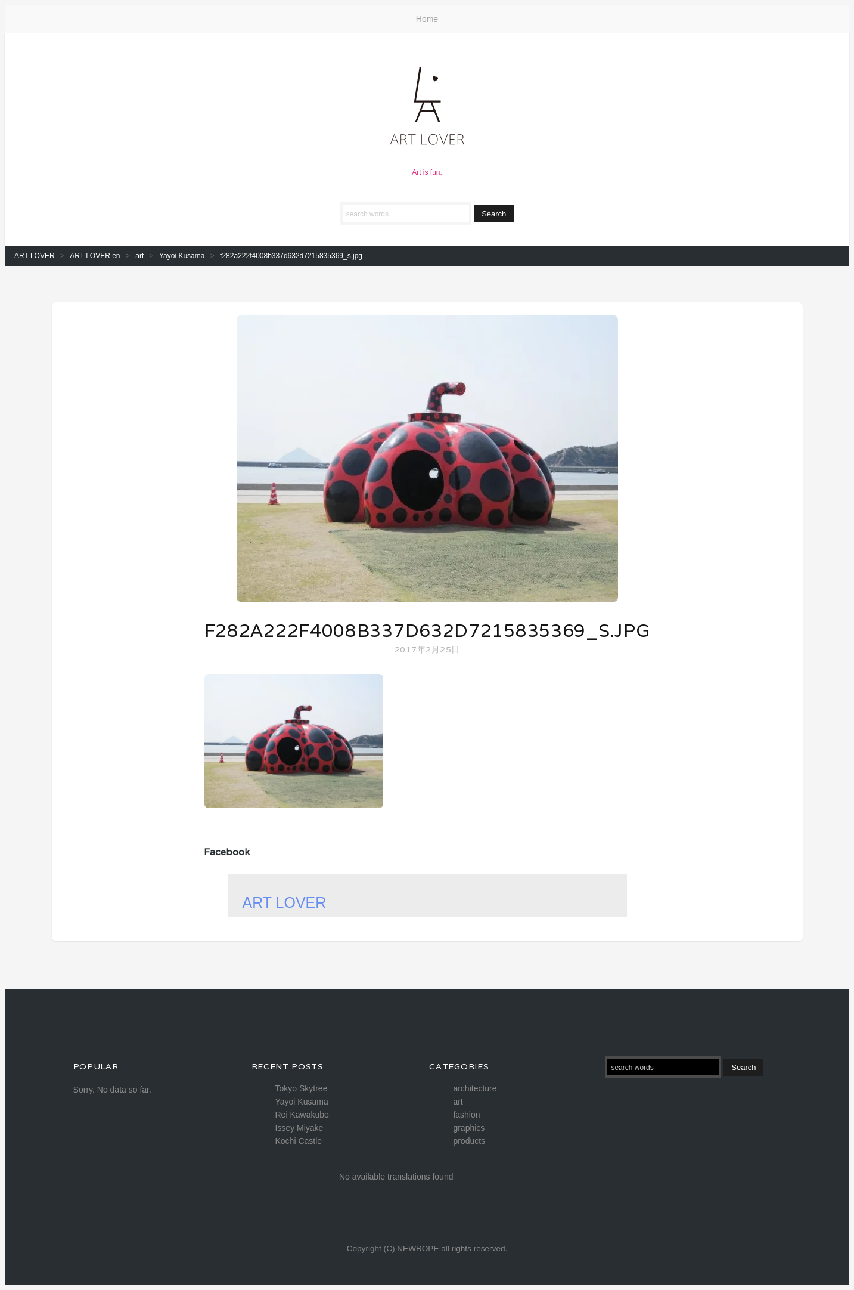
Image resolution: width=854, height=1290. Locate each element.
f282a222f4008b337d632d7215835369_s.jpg (427, 630)
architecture (474, 1088)
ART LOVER (285, 902)
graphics (469, 1128)
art (457, 1101)
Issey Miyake (299, 1128)
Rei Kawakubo (302, 1114)
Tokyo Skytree (301, 1088)
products (469, 1141)
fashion (466, 1114)
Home (427, 19)
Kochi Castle (298, 1141)
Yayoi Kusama (301, 1101)
